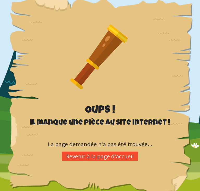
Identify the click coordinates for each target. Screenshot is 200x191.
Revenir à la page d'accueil (100, 156)
